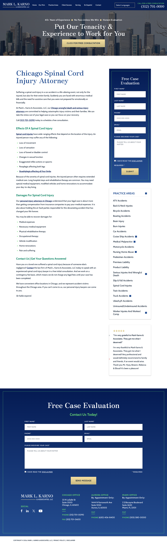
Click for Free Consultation (83, 43)
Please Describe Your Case (127, 137)
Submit (130, 171)
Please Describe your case (37, 449)
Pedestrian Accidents (123, 257)
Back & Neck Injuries (123, 205)
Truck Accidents (120, 295)
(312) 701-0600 (73, 523)
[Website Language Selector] (125, 5)
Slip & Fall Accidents (123, 280)
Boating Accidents (122, 216)
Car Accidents (119, 231)
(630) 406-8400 (107, 521)
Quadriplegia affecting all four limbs (35, 171)
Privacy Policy (59, 544)
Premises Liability (121, 262)
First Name (119, 89)
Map (64, 513)
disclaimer (137, 161)
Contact (98, 5)
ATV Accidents (120, 200)
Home (34, 5)
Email (117, 125)
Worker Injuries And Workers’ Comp (127, 313)
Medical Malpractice (122, 241)
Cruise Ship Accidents (123, 236)
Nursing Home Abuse (123, 252)
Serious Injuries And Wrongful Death (127, 274)
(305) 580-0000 (138, 521)
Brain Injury (118, 221)
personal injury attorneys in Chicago (36, 201)
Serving (78, 5)
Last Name (119, 101)
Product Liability (121, 267)
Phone (117, 113)
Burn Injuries (119, 226)
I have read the (129, 161)
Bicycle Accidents (121, 210)
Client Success (67, 5)
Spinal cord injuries (24, 134)
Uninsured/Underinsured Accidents (130, 306)
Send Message (83, 484)
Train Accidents (120, 290)
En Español (88, 5)
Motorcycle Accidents (123, 246)
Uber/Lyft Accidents (122, 301)
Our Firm (42, 5)
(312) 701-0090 (152, 6)
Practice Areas (53, 5)
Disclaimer (70, 544)
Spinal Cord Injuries (122, 285)
